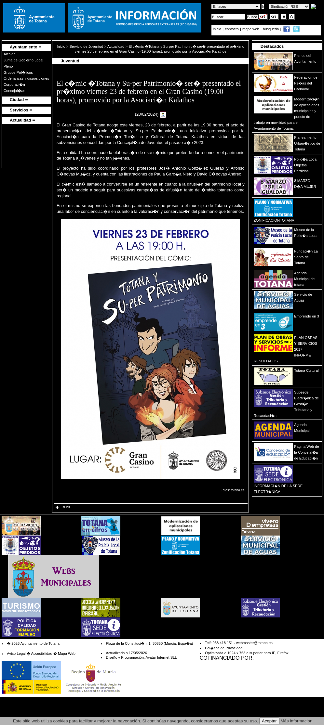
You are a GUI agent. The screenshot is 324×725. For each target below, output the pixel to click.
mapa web (251, 29)
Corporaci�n (14, 84)
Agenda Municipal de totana (304, 279)
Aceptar (269, 721)
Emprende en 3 (306, 316)
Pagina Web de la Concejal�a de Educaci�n (306, 452)
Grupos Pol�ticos (18, 72)
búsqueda (271, 29)
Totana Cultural (306, 370)
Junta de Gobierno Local (23, 60)
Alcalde (10, 54)
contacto (231, 29)
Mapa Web (66, 653)
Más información (297, 721)
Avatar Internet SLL (161, 657)
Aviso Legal (16, 653)
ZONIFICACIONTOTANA (274, 220)
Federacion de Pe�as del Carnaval (305, 83)
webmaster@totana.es (254, 643)
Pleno (8, 66)
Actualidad (115, 46)
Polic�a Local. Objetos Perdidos (306, 165)
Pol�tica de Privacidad (223, 648)
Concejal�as (14, 91)
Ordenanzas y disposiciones (26, 78)
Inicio (61, 46)
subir (62, 507)
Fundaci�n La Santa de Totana (306, 257)
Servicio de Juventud (86, 46)
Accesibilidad (41, 653)
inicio (218, 29)
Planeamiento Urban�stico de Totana (307, 143)
